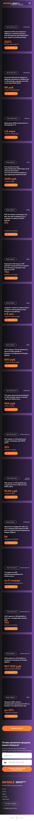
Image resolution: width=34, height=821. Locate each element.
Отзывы (4, 796)
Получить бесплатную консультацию (17, 769)
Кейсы (4, 794)
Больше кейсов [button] (17, 728)
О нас (4, 789)
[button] (17, 75)
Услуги (4, 791)
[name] (17, 755)
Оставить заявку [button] (10, 803)
